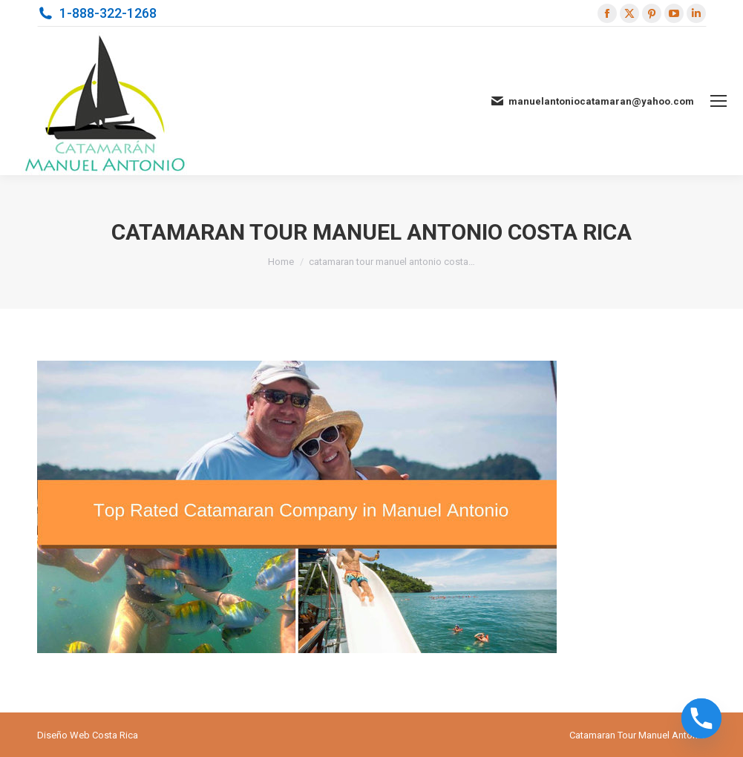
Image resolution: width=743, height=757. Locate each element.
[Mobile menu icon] (718, 101)
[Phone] (701, 718)
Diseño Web (63, 735)
